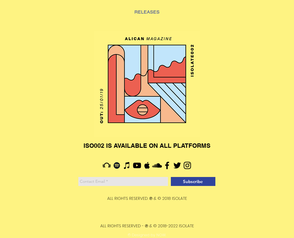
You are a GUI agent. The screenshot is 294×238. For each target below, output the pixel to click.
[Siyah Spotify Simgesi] (117, 165)
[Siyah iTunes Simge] (127, 165)
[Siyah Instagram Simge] (187, 165)
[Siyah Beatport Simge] (107, 165)
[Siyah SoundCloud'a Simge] (157, 165)
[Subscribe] (193, 181)
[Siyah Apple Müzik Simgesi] (147, 165)
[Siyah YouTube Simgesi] (137, 165)
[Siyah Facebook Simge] (167, 165)
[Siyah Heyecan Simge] (177, 165)
